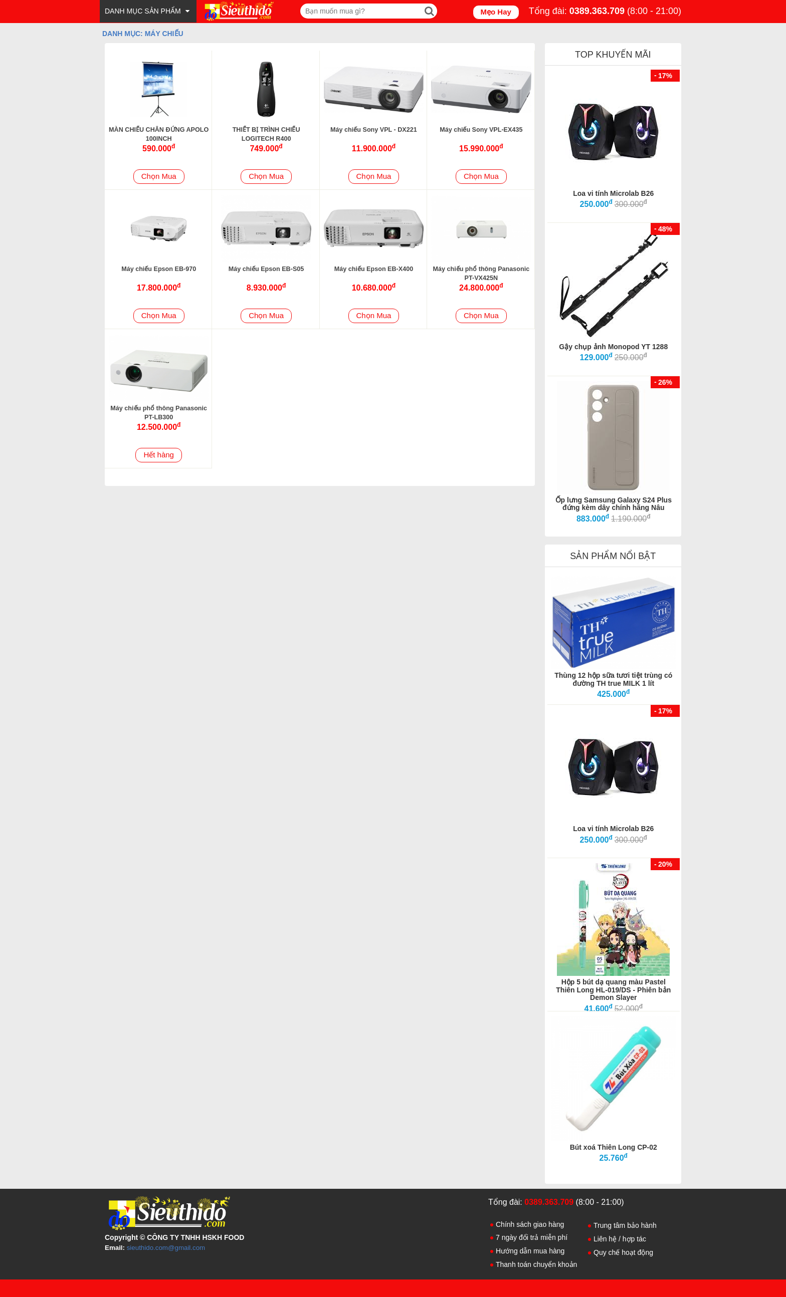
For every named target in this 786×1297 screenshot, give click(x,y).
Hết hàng (158, 454)
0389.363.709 (597, 11)
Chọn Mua (158, 176)
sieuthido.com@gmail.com (166, 1247)
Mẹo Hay (496, 12)
